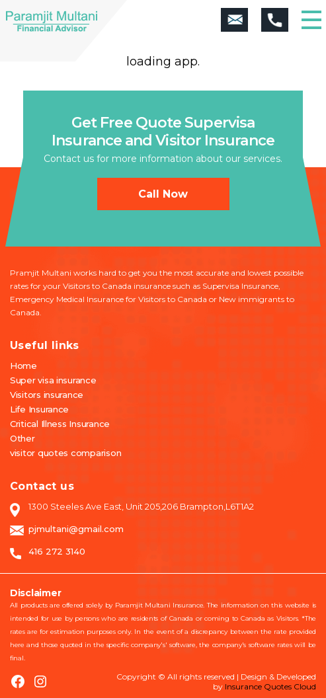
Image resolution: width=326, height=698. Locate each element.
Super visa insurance (53, 380)
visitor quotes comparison (65, 452)
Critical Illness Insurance (60, 423)
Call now (163, 194)
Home (23, 365)
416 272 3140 (56, 551)
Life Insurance (39, 409)
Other (22, 438)
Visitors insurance (46, 394)
